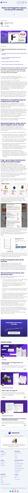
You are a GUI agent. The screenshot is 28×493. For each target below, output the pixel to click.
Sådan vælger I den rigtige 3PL (10, 390)
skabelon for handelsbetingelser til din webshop (13, 269)
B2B (15, 477)
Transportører (3, 452)
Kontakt (2, 463)
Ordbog (2, 481)
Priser (2, 456)
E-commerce (17, 479)
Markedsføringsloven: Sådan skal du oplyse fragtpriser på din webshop (14, 54)
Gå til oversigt (4, 20)
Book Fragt (17, 462)
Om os (16, 456)
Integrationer (3, 454)
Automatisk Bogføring (19, 463)
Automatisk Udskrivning (19, 468)
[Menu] (26, 2)
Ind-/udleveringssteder (5, 484)
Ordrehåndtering (18, 466)
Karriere (16, 457)
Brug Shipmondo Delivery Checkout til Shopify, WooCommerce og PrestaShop (14, 419)
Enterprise (17, 476)
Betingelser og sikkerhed (22, 488)
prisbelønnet (12, 444)
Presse (2, 482)
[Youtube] (15, 491)
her (18, 303)
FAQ (15, 454)
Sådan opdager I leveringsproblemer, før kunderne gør (12, 363)
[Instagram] (18, 491)
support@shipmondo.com (6, 312)
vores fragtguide (11, 308)
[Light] (23, 2)
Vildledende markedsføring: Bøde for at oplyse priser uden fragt (14, 50)
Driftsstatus (3, 465)
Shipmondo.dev (4, 476)
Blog (1, 479)
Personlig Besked (18, 470)
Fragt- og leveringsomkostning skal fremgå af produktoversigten (11, 58)
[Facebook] (10, 491)
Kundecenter (3, 462)
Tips (2, 26)
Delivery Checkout (18, 465)
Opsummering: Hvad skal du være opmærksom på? (12, 64)
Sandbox (2, 477)
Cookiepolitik (14, 489)
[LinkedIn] (13, 491)
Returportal (17, 471)
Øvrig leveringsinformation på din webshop (11, 61)
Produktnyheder (18, 452)
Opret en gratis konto (14, 333)
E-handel (6, 26)
